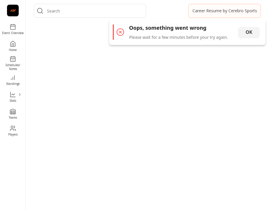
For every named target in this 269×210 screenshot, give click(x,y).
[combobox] (95, 11)
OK (249, 32)
